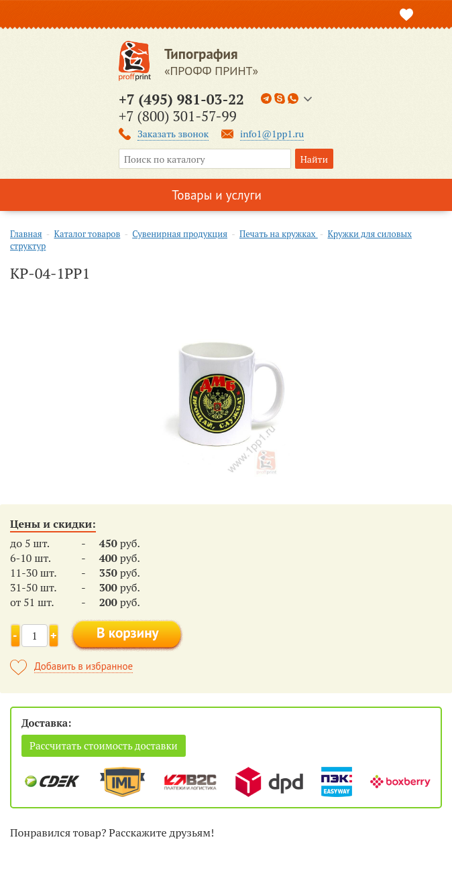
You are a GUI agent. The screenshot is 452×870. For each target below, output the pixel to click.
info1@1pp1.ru (272, 133)
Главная (26, 234)
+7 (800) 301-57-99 (178, 115)
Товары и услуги (217, 195)
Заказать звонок (173, 133)
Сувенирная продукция (179, 234)
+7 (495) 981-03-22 (181, 99)
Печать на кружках (278, 234)
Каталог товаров (87, 234)
